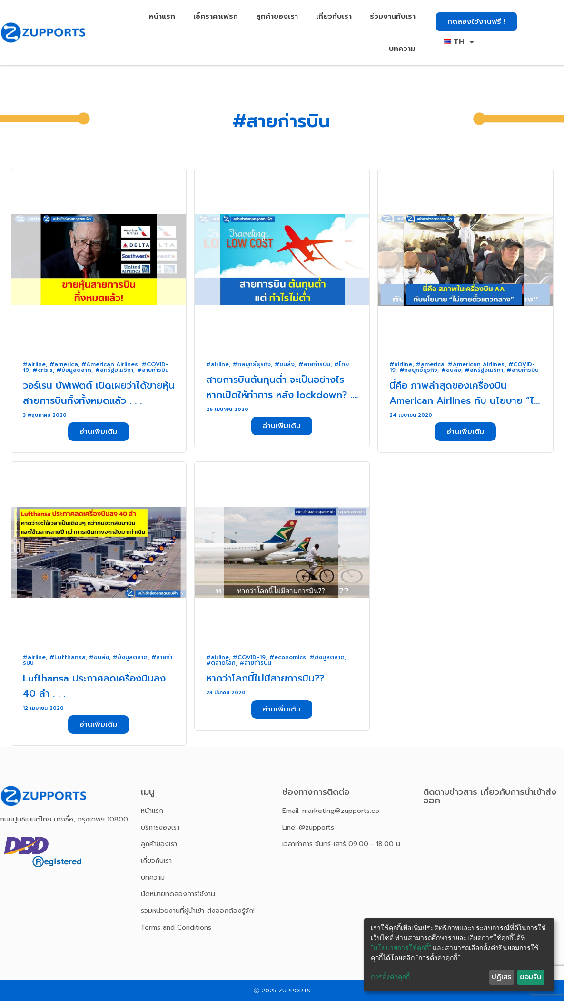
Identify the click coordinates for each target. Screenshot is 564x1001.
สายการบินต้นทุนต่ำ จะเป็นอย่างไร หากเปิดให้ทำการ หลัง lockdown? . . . (281, 394)
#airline (34, 364)
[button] (476, 21)
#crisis (43, 370)
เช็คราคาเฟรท (215, 16)
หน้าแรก (162, 16)
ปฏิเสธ (501, 977)
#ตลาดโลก (221, 663)
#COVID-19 (249, 657)
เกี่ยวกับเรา (334, 16)
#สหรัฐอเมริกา (114, 370)
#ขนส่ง (285, 364)
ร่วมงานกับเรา (393, 16)
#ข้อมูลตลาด (74, 370)
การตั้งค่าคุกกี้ (390, 977)
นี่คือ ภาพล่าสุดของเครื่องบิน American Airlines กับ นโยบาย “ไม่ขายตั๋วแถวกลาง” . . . (464, 400)
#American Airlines (109, 364)
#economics (287, 657)
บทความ (402, 48)
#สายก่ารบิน (153, 370)
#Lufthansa (67, 657)
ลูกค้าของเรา (277, 16)
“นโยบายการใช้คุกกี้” (401, 947)
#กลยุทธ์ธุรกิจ (252, 364)
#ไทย (341, 364)
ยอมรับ (531, 977)
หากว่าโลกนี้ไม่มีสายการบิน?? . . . (273, 678)
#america (63, 364)
